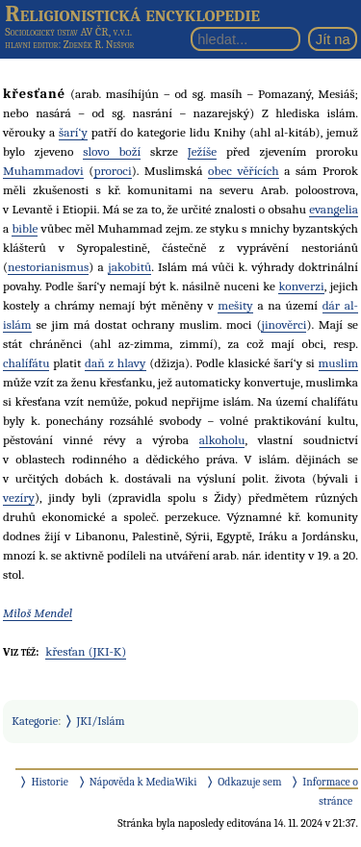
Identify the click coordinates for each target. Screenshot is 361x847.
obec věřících (243, 170)
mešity (235, 305)
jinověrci (283, 324)
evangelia (333, 209)
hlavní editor (31, 44)
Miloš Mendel (37, 613)
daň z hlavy (115, 363)
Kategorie (35, 721)
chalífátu (26, 363)
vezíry (19, 497)
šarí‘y (73, 132)
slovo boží (112, 151)
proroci (112, 170)
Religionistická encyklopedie (132, 13)
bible (25, 228)
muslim (338, 363)
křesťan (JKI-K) (85, 651)
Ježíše (202, 151)
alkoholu (222, 440)
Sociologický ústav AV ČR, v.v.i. (68, 31)
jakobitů (129, 267)
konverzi (300, 286)
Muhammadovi (43, 170)
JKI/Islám (101, 721)
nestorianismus (48, 267)
